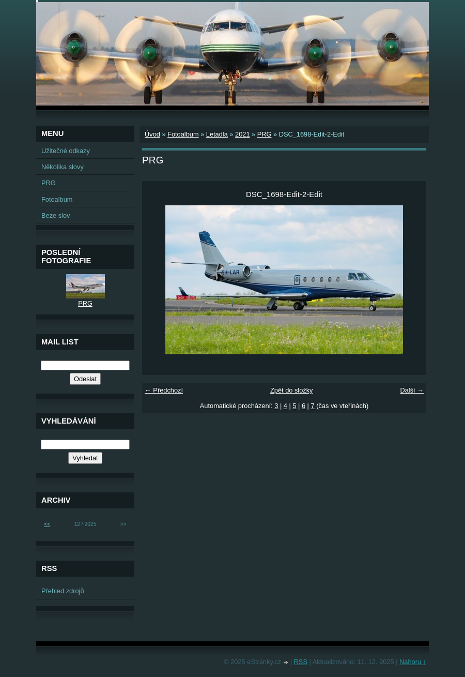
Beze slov (55, 215)
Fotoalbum (182, 134)
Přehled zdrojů (62, 591)
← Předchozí (164, 390)
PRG (264, 134)
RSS (300, 662)
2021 (242, 134)
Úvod (152, 134)
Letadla (217, 134)
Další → (412, 390)
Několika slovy (62, 167)
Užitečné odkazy (65, 151)
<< (47, 524)
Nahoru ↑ (412, 662)
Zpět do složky (291, 390)
